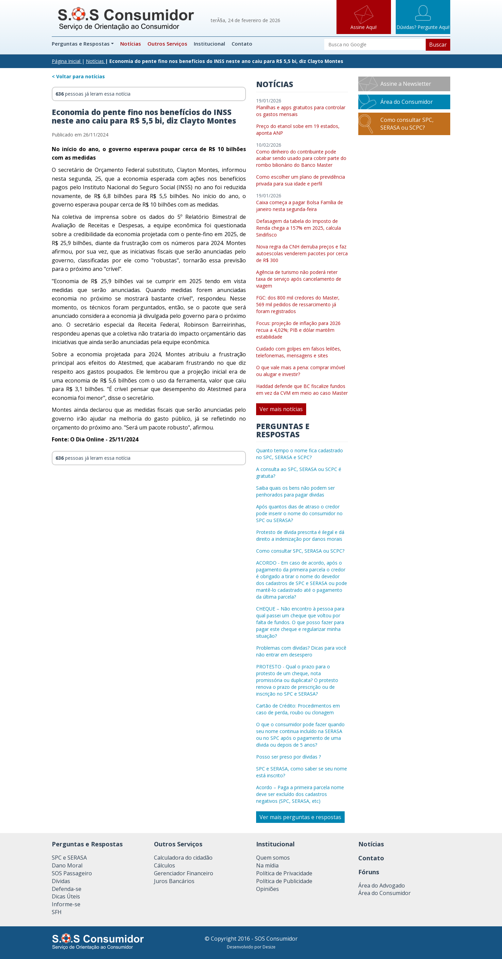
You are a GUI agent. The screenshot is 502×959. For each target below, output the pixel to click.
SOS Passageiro (72, 873)
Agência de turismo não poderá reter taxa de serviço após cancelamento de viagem (298, 279)
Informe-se (66, 904)
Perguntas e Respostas (81, 43)
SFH (57, 912)
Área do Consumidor (406, 101)
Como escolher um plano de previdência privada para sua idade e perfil (300, 180)
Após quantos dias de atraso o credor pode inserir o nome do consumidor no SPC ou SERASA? (299, 513)
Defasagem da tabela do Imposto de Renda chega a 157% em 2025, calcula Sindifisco (298, 228)
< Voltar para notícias (78, 76)
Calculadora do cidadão (183, 857)
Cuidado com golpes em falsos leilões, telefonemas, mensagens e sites (298, 352)
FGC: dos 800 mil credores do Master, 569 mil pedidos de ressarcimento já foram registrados (298, 304)
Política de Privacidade (284, 873)
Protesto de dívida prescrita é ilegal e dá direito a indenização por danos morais (300, 535)
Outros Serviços (167, 43)
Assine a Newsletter (405, 83)
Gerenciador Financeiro (183, 873)
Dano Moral (67, 865)
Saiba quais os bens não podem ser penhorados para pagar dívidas (295, 491)
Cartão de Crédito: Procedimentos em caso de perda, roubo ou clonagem (298, 709)
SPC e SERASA (69, 857)
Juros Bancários (174, 881)
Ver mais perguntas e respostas (300, 817)
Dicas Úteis (66, 896)
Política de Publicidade (284, 881)
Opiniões (267, 889)
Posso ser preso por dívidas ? (288, 756)
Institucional (209, 43)
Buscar (438, 44)
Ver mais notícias (281, 409)
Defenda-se (66, 889)
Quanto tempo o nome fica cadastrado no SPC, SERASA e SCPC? (299, 453)
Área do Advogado (381, 885)
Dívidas (61, 881)
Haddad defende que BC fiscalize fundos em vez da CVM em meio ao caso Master (302, 389)
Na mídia (267, 865)
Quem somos (273, 857)
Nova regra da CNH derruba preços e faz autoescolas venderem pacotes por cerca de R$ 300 (302, 253)
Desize (269, 947)
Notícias (130, 43)
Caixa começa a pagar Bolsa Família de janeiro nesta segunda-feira (299, 205)
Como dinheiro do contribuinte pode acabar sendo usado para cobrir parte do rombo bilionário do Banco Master (301, 158)
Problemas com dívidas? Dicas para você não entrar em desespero (301, 651)
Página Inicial (66, 61)
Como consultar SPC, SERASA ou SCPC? (300, 551)
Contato (242, 43)
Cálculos (164, 865)
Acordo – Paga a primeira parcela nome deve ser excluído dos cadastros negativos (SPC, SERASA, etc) (300, 794)
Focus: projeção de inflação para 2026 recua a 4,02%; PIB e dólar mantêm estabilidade (298, 330)
